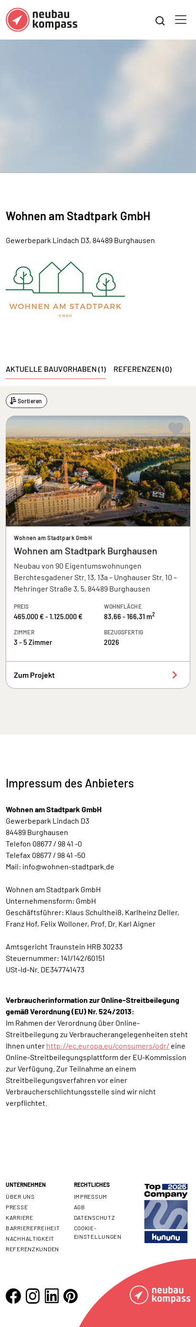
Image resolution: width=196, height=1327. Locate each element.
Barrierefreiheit (33, 1228)
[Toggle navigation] (180, 19)
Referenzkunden (32, 1248)
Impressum (90, 1196)
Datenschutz (94, 1217)
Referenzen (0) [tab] (142, 368)
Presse (17, 1207)
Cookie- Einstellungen (98, 1232)
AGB (79, 1207)
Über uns (20, 1196)
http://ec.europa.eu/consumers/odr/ (107, 1045)
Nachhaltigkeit (30, 1238)
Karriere (19, 1217)
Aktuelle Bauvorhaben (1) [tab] (56, 368)
